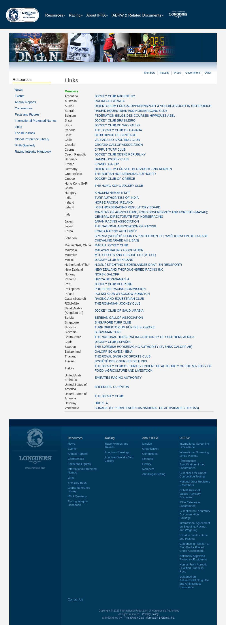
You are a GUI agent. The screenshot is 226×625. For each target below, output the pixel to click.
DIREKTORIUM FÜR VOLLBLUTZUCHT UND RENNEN (133, 169)
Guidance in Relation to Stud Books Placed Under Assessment (194, 547)
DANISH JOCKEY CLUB (112, 159)
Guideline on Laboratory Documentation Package (194, 514)
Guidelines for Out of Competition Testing (192, 474)
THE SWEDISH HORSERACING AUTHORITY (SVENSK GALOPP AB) (143, 346)
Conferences (23, 108)
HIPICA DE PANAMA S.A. (112, 279)
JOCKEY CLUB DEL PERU (113, 284)
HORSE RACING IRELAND (114, 202)
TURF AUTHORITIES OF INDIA (117, 197)
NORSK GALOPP (107, 274)
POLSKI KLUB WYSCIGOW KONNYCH (122, 294)
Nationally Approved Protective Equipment (193, 557)
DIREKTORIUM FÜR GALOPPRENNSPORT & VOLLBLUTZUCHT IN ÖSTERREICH (153, 106)
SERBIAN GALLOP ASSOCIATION (119, 317)
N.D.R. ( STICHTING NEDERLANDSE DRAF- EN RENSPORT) (138, 264)
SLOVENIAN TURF (108, 332)
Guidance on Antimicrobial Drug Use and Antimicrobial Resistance (194, 582)
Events (19, 96)
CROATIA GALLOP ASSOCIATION (119, 144)
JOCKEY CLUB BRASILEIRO (115, 120)
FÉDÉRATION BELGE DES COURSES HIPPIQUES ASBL (135, 115)
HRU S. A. (102, 403)
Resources (55, 15)
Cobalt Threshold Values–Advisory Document (190, 493)
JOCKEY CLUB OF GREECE (115, 178)
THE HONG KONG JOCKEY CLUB (119, 185)
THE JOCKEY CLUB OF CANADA (118, 130)
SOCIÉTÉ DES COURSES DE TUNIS (121, 361)
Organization (150, 448)
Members (149, 72)
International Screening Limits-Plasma (194, 454)
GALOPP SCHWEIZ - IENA (113, 351)
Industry (165, 72)
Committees (150, 453)
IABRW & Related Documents (137, 15)
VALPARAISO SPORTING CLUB (117, 140)
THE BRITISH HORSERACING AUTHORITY (125, 174)
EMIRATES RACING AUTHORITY (118, 377)
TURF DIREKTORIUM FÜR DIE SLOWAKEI (125, 327)
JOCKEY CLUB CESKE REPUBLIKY (120, 154)
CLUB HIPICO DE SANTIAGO (115, 135)
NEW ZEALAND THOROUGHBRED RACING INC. (129, 269)
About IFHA (97, 15)
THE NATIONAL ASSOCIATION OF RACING (125, 226)
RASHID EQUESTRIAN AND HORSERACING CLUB (131, 110)
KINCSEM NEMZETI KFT (112, 193)
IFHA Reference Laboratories (189, 504)
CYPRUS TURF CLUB (110, 149)
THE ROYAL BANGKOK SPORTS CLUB (123, 356)
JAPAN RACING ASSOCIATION (117, 221)
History (146, 464)
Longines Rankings (117, 452)
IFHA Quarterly (25, 145)
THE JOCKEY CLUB (109, 396)
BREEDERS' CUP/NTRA (112, 387)
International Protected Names (35, 120)
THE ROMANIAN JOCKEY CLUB (118, 303)
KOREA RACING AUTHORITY (116, 231)
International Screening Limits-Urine (194, 445)
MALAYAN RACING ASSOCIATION (119, 250)
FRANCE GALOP (107, 164)
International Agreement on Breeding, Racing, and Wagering (194, 526)
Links (18, 127)
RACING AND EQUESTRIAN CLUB (119, 298)
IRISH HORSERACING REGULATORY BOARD (127, 207)
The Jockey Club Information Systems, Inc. (149, 617)
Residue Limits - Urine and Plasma (193, 536)
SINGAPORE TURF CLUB (113, 322)
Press (177, 72)
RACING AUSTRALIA (109, 101)
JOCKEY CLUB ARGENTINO (115, 96)
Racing (76, 15)
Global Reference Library (32, 139)
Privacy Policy (150, 614)
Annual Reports (25, 102)
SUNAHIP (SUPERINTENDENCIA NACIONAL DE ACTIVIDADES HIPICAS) (147, 408)
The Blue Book (25, 133)
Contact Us (75, 599)
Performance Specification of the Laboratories (191, 464)
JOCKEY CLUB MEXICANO (114, 260)
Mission (147, 443)
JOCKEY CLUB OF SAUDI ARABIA (119, 310)
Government (192, 72)
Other (208, 72)
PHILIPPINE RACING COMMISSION (120, 289)
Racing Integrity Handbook (33, 151)
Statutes (147, 458)
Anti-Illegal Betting (154, 474)
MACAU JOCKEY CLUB (111, 245)
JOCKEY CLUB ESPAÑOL (113, 342)
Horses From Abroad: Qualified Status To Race (193, 568)
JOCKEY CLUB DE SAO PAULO (117, 125)
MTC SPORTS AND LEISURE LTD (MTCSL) (125, 255)
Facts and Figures (27, 114)
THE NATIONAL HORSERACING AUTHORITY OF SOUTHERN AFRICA (144, 337)
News (19, 90)
